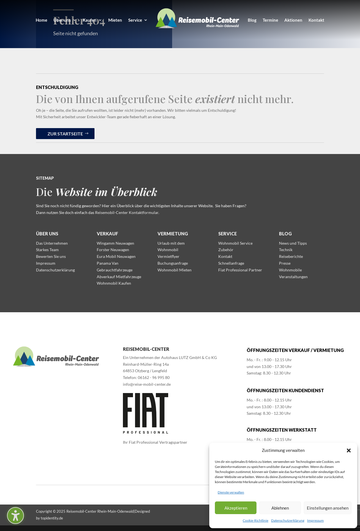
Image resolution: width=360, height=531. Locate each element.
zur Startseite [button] (65, 133)
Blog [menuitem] (252, 20)
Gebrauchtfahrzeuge (114, 269)
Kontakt (225, 256)
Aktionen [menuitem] (293, 20)
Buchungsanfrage (173, 263)
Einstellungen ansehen (327, 507)
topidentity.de (52, 518)
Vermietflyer (168, 256)
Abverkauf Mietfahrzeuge (119, 276)
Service (227, 233)
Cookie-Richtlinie (255, 520)
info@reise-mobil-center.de (147, 384)
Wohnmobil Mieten (175, 269)
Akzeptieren (235, 507)
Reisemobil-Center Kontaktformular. (127, 212)
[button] (349, 450)
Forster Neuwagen (113, 249)
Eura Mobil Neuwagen (116, 256)
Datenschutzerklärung (287, 520)
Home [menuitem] (41, 20)
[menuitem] (198, 20)
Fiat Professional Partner (240, 269)
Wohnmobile (290, 269)
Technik (285, 249)
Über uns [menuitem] (62, 20)
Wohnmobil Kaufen (114, 283)
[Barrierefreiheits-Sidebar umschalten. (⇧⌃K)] (15, 515)
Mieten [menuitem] (115, 20)
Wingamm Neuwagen (115, 243)
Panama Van (107, 263)
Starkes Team (47, 249)
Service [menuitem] (135, 20)
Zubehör (225, 249)
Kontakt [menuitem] (316, 20)
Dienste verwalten (231, 492)
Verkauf (107, 233)
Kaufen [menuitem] (89, 20)
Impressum (315, 520)
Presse (285, 263)
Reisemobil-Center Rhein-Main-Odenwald (100, 511)
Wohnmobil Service (235, 243)
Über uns (47, 233)
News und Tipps (293, 243)
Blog (285, 233)
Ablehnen (280, 507)
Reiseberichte (291, 256)
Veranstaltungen (293, 276)
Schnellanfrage (231, 263)
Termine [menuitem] (270, 20)
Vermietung (173, 233)
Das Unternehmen (52, 243)
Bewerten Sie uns (51, 256)
